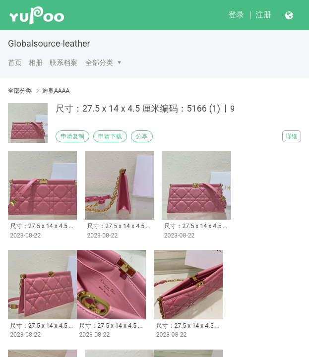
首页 (15, 62)
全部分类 (99, 62)
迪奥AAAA (55, 90)
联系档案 (63, 62)
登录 (236, 14)
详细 (292, 136)
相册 (36, 62)
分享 (142, 136)
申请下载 (110, 136)
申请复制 (72, 136)
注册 (263, 14)
